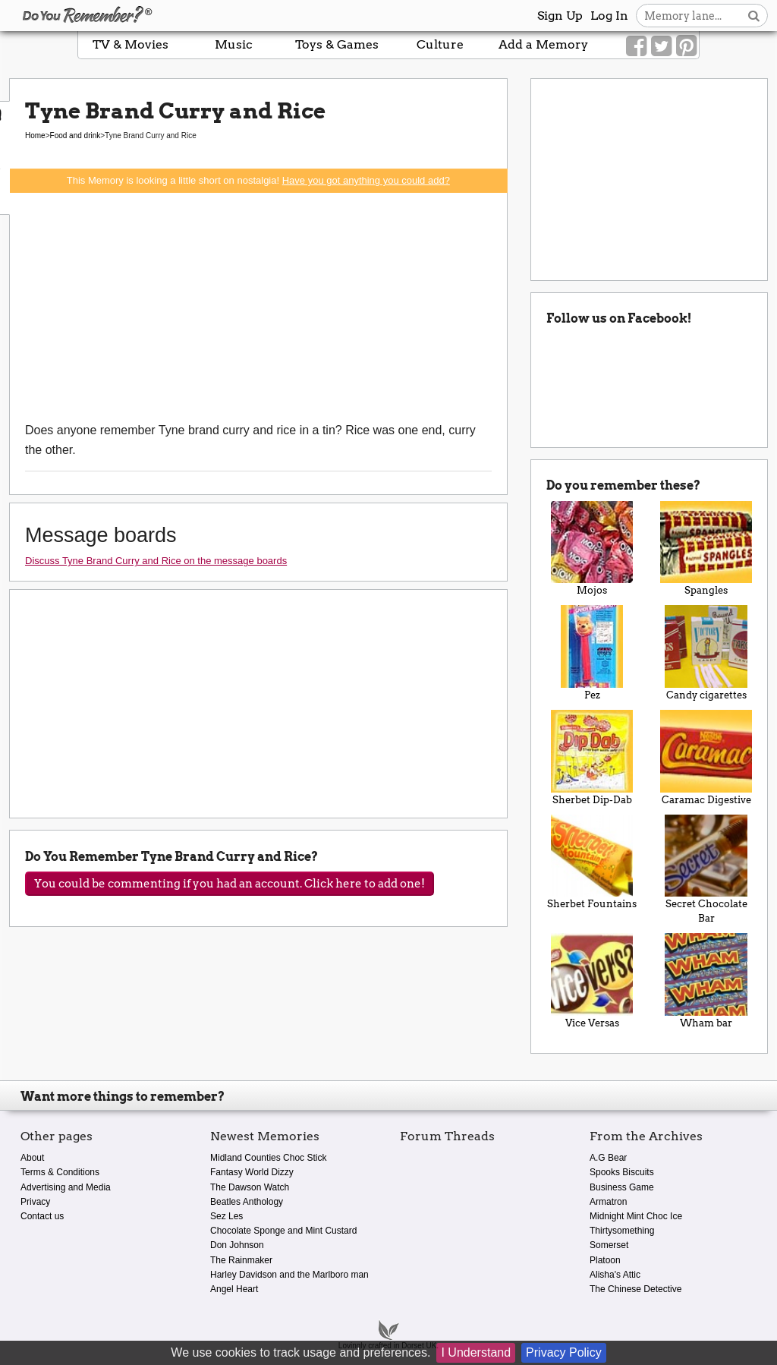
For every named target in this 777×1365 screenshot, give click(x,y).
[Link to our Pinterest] (686, 46)
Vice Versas (592, 981)
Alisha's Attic (615, 1274)
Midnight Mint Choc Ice (636, 1216)
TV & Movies (130, 44)
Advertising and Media (65, 1187)
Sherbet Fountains (592, 862)
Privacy (35, 1201)
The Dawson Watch (249, 1187)
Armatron (608, 1201)
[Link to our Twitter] (661, 46)
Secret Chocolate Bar (706, 870)
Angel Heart (234, 1289)
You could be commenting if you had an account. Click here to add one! (229, 884)
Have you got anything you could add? (366, 180)
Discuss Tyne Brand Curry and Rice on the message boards (156, 560)
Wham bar (706, 981)
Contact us (42, 1216)
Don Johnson (237, 1245)
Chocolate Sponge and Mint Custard (283, 1230)
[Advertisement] (258, 306)
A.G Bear (608, 1157)
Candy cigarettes (706, 653)
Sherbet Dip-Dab (592, 757)
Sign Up (560, 15)
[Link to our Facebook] (636, 46)
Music (234, 44)
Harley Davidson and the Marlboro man (289, 1274)
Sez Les (226, 1216)
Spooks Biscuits (622, 1172)
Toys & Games (337, 44)
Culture (440, 44)
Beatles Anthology (246, 1201)
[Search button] (754, 16)
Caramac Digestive (706, 757)
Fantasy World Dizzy (252, 1172)
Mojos (592, 549)
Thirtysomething (622, 1230)
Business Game (622, 1187)
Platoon (605, 1260)
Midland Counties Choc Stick (268, 1157)
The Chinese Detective (635, 1289)
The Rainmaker (241, 1260)
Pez (592, 653)
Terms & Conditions (59, 1172)
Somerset (609, 1245)
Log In (609, 15)
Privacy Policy (564, 1352)
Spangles (706, 549)
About (32, 1157)
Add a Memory (543, 44)
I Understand (476, 1352)
